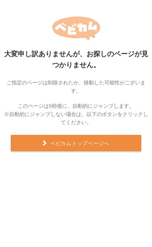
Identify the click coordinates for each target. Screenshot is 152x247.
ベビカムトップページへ (76, 142)
